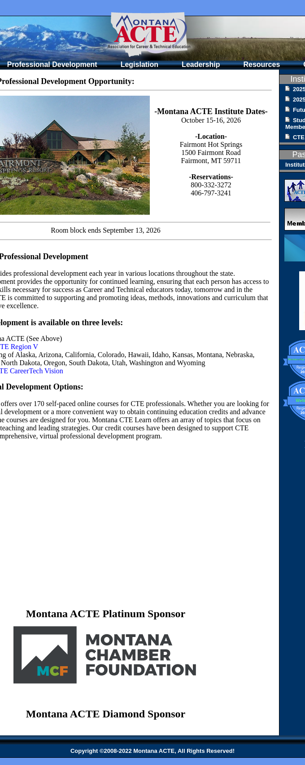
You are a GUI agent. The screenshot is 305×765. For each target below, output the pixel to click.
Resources (261, 64)
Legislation (139, 64)
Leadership (201, 64)
